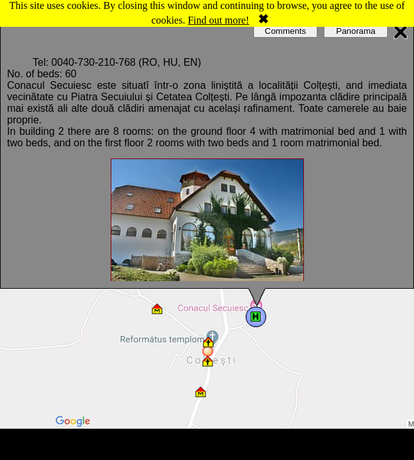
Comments (285, 31)
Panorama (356, 31)
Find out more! (218, 20)
